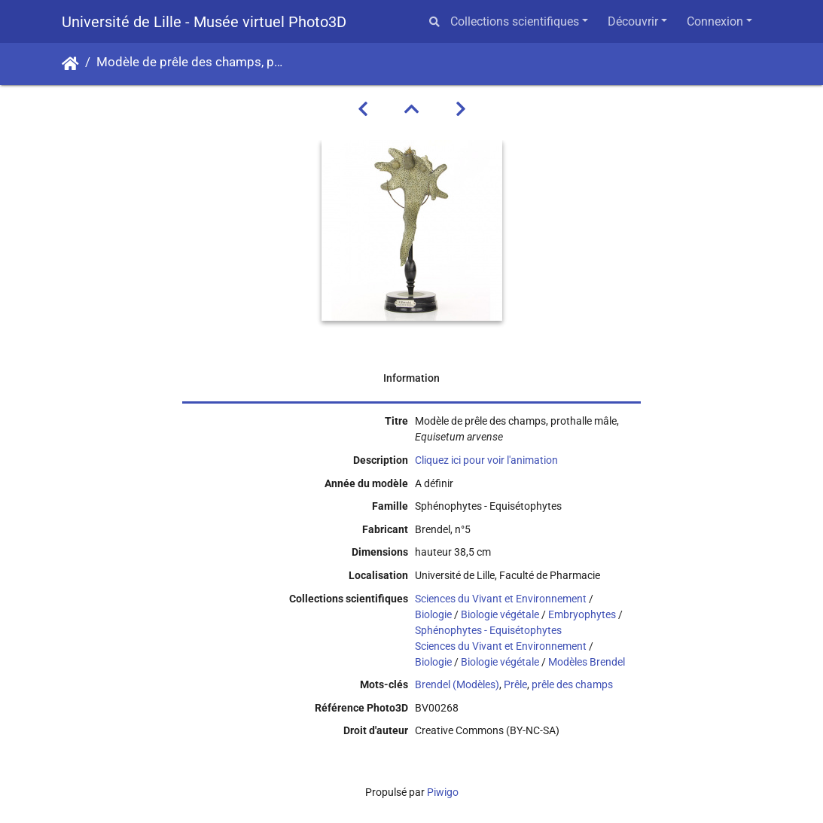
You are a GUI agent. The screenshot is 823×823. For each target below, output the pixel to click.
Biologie (433, 614)
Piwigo (443, 792)
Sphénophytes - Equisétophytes (488, 630)
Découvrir (633, 21)
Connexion (715, 21)
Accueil (70, 64)
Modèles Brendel (586, 662)
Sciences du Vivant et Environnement (501, 599)
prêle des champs (572, 684)
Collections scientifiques (514, 21)
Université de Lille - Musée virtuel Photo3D (204, 22)
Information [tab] (411, 378)
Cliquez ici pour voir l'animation (486, 460)
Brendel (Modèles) (457, 684)
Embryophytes (582, 614)
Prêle (515, 684)
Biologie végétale (500, 614)
